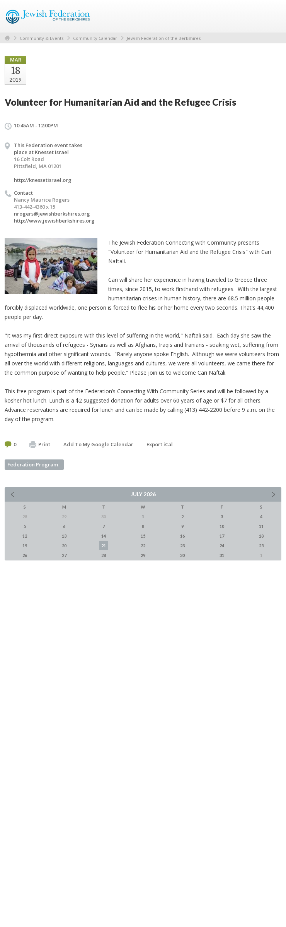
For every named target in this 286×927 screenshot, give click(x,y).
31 (222, 555)
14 (103, 535)
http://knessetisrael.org (43, 179)
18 (261, 535)
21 (103, 545)
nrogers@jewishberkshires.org (52, 213)
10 (222, 526)
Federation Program (32, 464)
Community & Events (41, 38)
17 (222, 535)
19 (24, 545)
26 (24, 555)
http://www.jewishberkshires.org (54, 220)
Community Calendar (95, 38)
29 (143, 555)
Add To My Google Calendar (98, 444)
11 (261, 526)
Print (39, 445)
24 (222, 545)
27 (64, 555)
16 (182, 535)
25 (261, 545)
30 (182, 555)
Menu (272, 16)
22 (143, 545)
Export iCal (159, 444)
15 (143, 535)
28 (103, 555)
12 (24, 535)
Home (7, 38)
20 (64, 545)
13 (64, 535)
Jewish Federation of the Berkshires (164, 38)
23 (182, 545)
